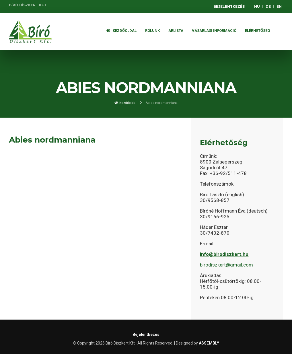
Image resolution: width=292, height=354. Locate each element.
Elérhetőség (257, 30)
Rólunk (152, 30)
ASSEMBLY (209, 343)
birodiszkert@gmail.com (226, 265)
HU (257, 6)
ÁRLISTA (175, 30)
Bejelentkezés (229, 6)
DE (268, 6)
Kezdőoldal (121, 30)
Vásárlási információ (214, 30)
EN (279, 6)
